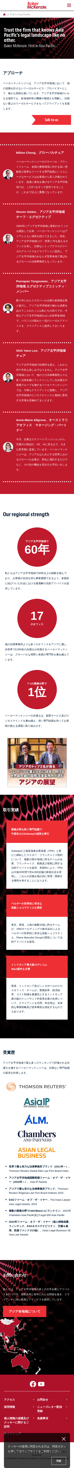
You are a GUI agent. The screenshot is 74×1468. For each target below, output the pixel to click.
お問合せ (42, 1399)
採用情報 (9, 1406)
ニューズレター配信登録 (49, 1409)
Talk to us (51, 119)
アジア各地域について (24, 1311)
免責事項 (42, 1418)
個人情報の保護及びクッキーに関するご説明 (16, 1422)
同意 (58, 1461)
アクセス (9, 1399)
